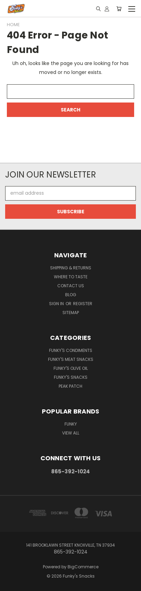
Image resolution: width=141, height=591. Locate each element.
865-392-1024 (70, 471)
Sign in (57, 304)
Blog (70, 295)
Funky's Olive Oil (71, 368)
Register (82, 304)
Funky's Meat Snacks (70, 359)
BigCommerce (83, 567)
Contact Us (70, 286)
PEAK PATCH (70, 386)
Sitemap (70, 312)
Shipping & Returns (70, 268)
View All (70, 433)
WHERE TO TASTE (70, 277)
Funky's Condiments (70, 350)
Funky (70, 424)
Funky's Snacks (70, 377)
